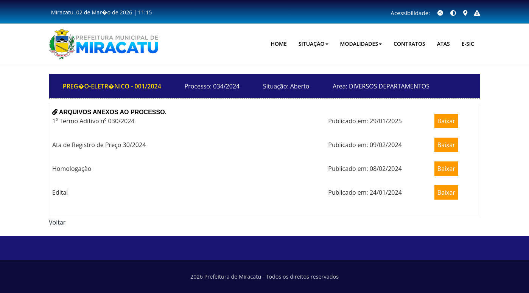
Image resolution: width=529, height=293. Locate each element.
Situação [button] (313, 43)
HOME (279, 43)
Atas (443, 43)
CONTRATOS (409, 43)
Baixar (446, 121)
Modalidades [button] (361, 43)
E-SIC (468, 43)
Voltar (57, 222)
